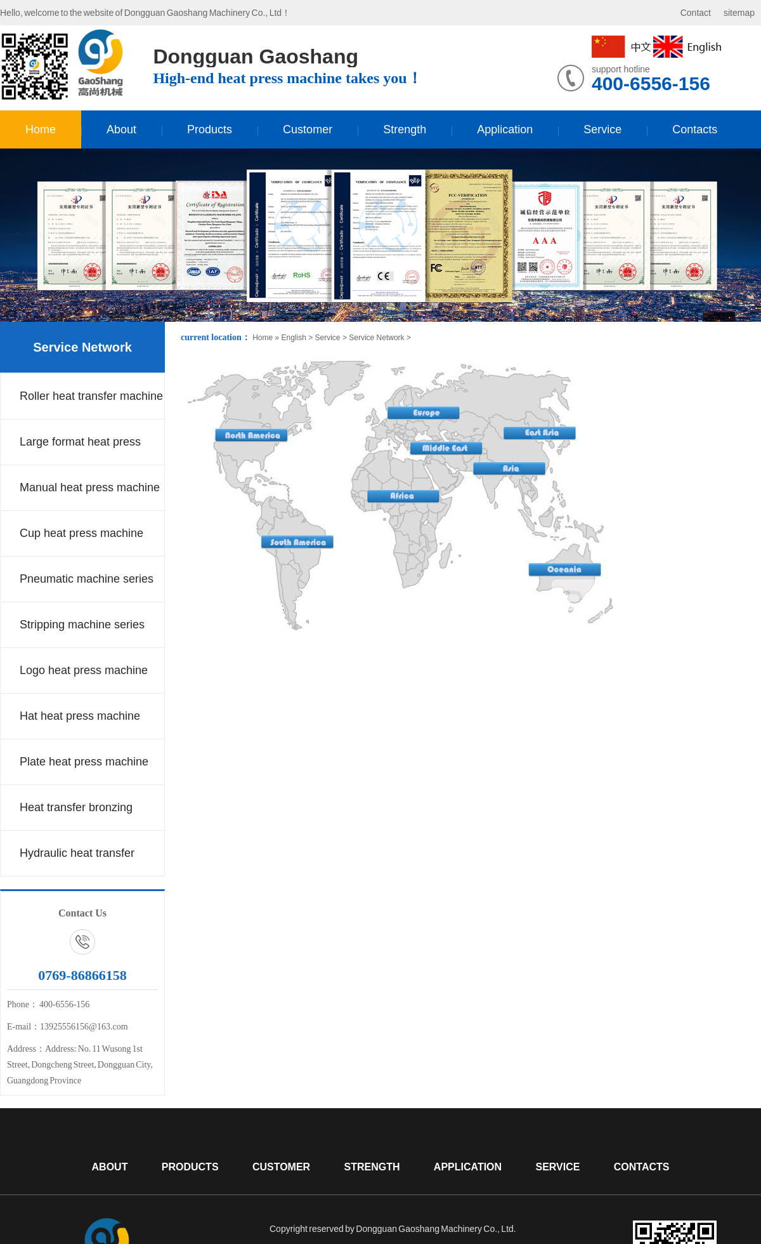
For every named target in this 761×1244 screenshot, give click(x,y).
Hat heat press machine (80, 716)
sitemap (739, 13)
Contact (695, 13)
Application (505, 129)
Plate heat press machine (84, 761)
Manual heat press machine (90, 487)
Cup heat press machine (81, 533)
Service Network (82, 347)
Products (209, 129)
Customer (307, 129)
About (121, 129)
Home (40, 129)
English (293, 337)
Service (602, 129)
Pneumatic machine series (86, 578)
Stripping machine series (82, 624)
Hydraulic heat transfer (77, 853)
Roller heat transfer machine (91, 396)
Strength (404, 129)
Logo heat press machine (84, 670)
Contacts (694, 129)
